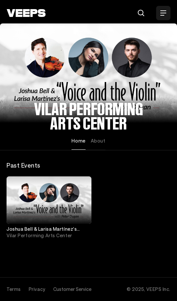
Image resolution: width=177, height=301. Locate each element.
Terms (14, 289)
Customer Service (72, 289)
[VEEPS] (26, 13)
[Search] (141, 13)
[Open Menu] (163, 13)
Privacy (37, 289)
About (98, 141)
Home (78, 141)
